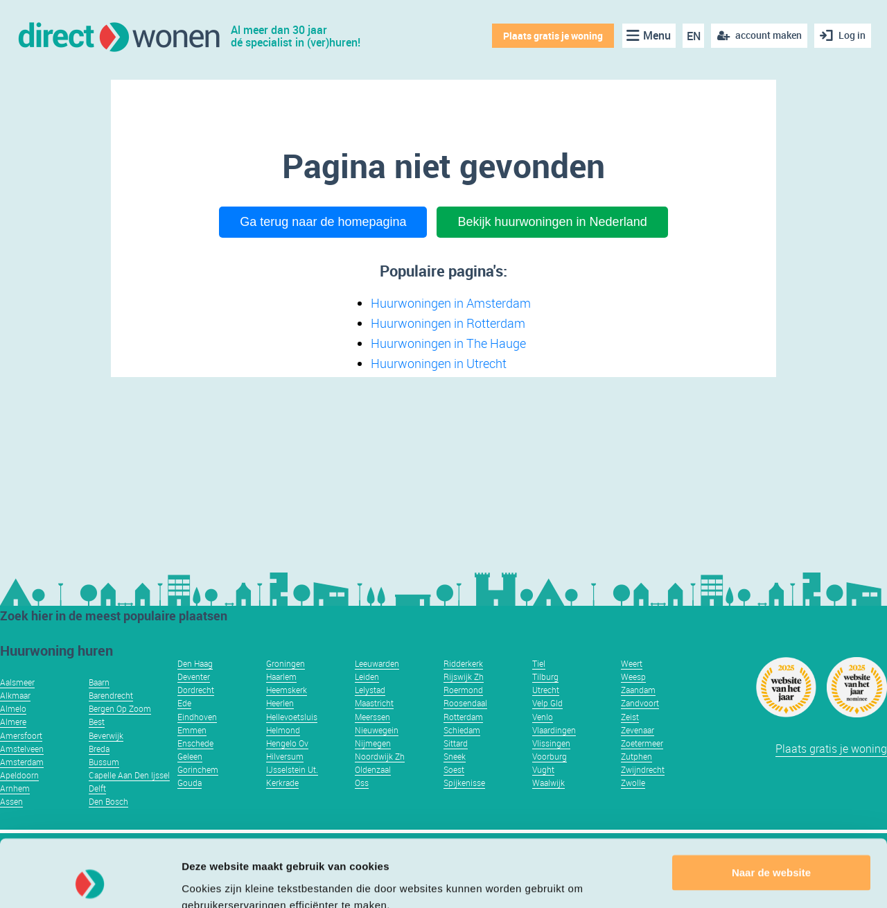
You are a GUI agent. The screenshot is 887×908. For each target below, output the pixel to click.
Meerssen (372, 716)
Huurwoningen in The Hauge (448, 343)
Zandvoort (640, 702)
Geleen (189, 756)
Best (97, 721)
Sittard (456, 743)
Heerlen (280, 702)
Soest (454, 769)
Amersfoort (21, 735)
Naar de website (771, 810)
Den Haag (195, 663)
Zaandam (638, 689)
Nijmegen (373, 743)
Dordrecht (195, 689)
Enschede (195, 743)
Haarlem (281, 676)
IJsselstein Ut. (292, 769)
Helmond (283, 729)
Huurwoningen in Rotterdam (448, 323)
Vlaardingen (554, 729)
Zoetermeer (642, 743)
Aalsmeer (17, 682)
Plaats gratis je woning (553, 35)
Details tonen (214, 881)
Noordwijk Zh (380, 756)
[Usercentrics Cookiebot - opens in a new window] (89, 881)
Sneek (455, 756)
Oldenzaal (373, 769)
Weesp (633, 676)
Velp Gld (547, 702)
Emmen (192, 729)
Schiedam (462, 729)
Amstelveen (22, 748)
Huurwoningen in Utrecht (439, 363)
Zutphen (636, 756)
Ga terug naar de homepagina (323, 222)
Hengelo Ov (287, 743)
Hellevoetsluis (291, 716)
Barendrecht (111, 695)
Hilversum (285, 756)
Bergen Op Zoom (120, 708)
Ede (184, 702)
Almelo (13, 708)
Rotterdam (463, 716)
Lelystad (370, 689)
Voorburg (549, 756)
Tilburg (545, 676)
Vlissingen (551, 743)
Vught (543, 769)
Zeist (630, 716)
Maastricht (374, 702)
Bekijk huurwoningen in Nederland (552, 222)
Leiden (367, 676)
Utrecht (545, 689)
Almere (13, 721)
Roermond (463, 689)
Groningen (285, 663)
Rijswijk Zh (464, 676)
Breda (99, 748)
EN (694, 36)
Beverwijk (106, 735)
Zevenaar (637, 729)
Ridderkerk (463, 663)
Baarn (99, 682)
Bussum (104, 761)
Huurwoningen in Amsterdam (451, 303)
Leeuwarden (377, 663)
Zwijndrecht (643, 769)
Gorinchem (197, 769)
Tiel (538, 663)
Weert (631, 663)
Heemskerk (286, 689)
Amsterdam (22, 761)
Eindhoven (197, 716)
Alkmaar (15, 695)
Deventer (193, 676)
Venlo (542, 716)
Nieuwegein (376, 729)
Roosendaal (465, 702)
